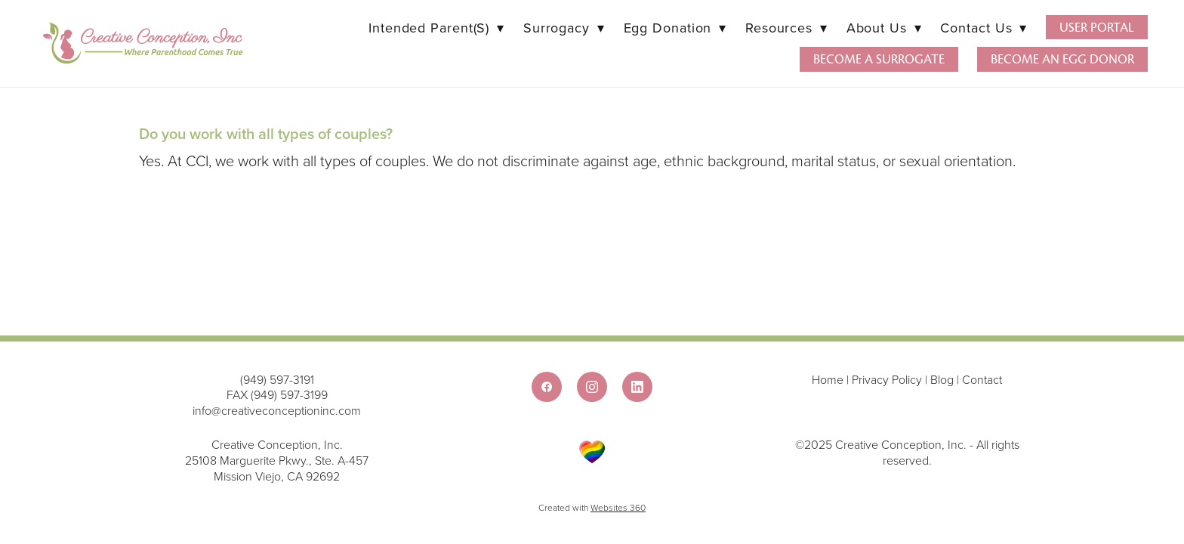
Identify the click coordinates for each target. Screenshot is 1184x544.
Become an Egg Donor (1062, 59)
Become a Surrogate (879, 59)
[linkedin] (637, 387)
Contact (982, 379)
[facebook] (547, 387)
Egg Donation (675, 27)
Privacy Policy (887, 379)
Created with (592, 507)
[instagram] (592, 387)
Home (829, 379)
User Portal (1096, 28)
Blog (942, 379)
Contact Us (983, 27)
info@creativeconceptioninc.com (277, 410)
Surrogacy (564, 27)
